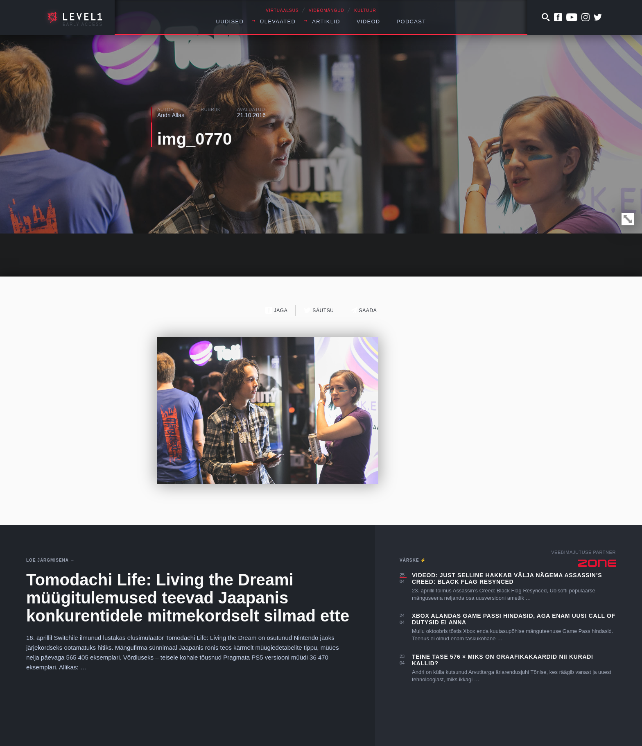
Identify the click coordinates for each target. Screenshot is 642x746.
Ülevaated (278, 21)
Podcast (411, 21)
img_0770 (194, 139)
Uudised (230, 21)
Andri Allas (170, 115)
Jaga (276, 310)
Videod (368, 21)
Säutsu (319, 310)
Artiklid (326, 21)
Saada (363, 310)
